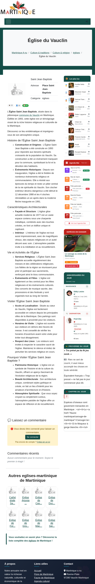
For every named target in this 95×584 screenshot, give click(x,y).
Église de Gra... (25, 523)
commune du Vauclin (29, 115)
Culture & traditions (39, 53)
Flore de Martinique (43, 574)
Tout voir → (85, 163)
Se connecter (32, 437)
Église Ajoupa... (25, 500)
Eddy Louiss (79, 292)
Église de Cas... (38, 500)
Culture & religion (61, 53)
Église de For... (12, 523)
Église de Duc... (51, 500)
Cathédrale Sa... (12, 500)
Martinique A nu (19, 53)
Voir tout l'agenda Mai (77, 223)
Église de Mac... (38, 523)
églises (76, 53)
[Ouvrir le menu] (8, 21)
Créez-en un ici (43, 442)
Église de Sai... (51, 523)
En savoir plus (72, 266)
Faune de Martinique (44, 577)
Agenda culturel (42, 581)
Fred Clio (77, 319)
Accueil (37, 570)
